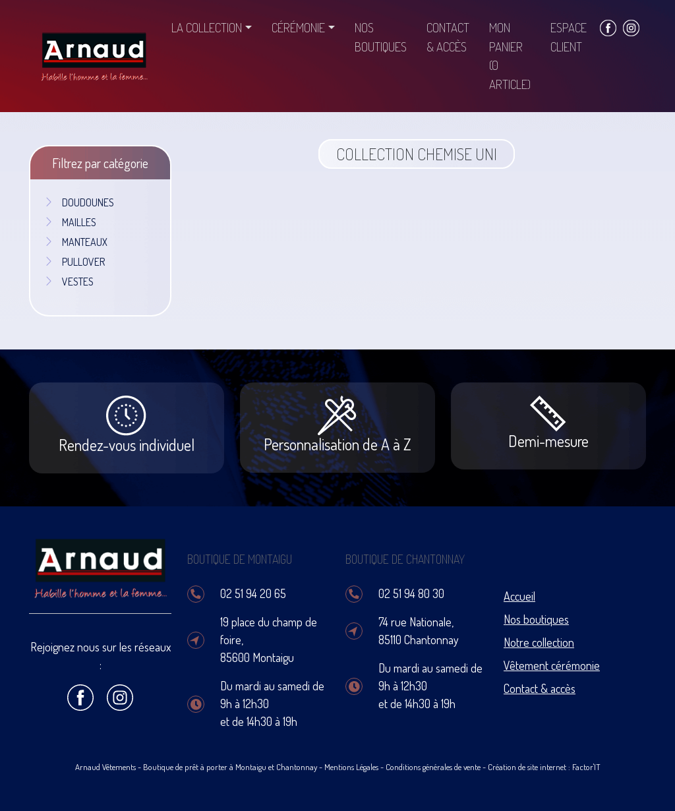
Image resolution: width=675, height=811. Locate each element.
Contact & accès (447, 37)
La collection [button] (206, 27)
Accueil (519, 596)
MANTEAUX (75, 242)
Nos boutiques (381, 37)
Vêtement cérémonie (552, 665)
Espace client (568, 37)
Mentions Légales (351, 767)
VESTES (69, 281)
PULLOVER (74, 261)
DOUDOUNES (79, 202)
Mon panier (510, 55)
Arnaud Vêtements (105, 767)
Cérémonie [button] (298, 27)
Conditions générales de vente (433, 767)
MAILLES (70, 222)
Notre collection (539, 642)
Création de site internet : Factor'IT (544, 767)
